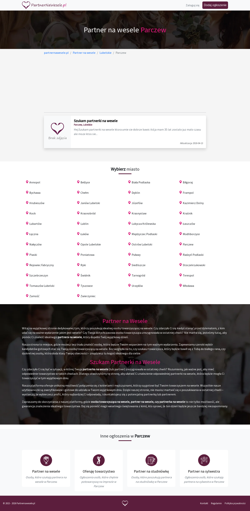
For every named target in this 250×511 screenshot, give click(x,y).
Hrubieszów (36, 203)
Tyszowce (87, 286)
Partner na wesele (46, 471)
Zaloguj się (192, 5)
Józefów (137, 203)
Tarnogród (138, 275)
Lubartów (35, 223)
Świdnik (85, 275)
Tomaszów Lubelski (41, 286)
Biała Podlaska (141, 182)
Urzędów (137, 286)
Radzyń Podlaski (193, 255)
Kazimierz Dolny (193, 203)
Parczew (188, 244)
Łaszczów (189, 223)
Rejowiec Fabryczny (41, 265)
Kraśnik (187, 213)
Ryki (83, 265)
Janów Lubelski (90, 203)
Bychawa (34, 192)
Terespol (188, 275)
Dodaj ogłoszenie (215, 5)
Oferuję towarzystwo (99, 471)
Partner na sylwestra (204, 471)
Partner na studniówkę (151, 471)
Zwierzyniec (88, 296)
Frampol (188, 192)
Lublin (84, 223)
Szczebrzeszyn (38, 275)
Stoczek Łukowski (194, 265)
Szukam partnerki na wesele (95, 120)
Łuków (85, 234)
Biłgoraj (188, 182)
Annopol (34, 182)
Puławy (136, 255)
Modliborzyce (191, 234)
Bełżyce (85, 182)
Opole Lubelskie (91, 244)
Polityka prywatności (235, 503)
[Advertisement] (125, 84)
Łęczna (33, 234)
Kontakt (204, 503)
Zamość (34, 296)
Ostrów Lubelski (142, 244)
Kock (32, 213)
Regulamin (216, 503)
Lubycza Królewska (144, 223)
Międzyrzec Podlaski (144, 234)
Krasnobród (88, 213)
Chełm (85, 192)
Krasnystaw (139, 213)
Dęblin (136, 192)
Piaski (33, 255)
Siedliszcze (138, 265)
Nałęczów (35, 244)
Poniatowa (87, 255)
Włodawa (188, 286)
